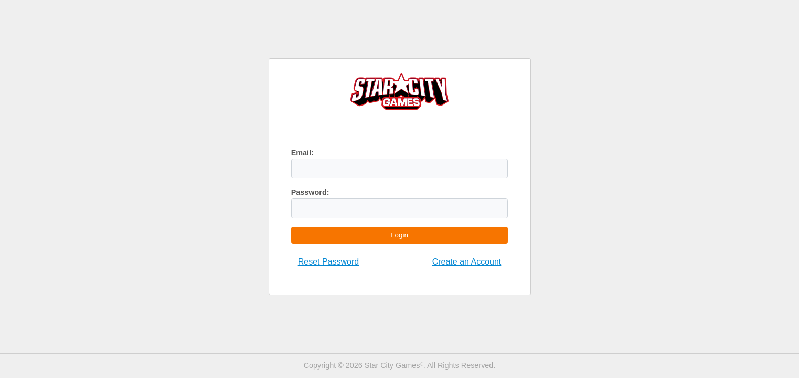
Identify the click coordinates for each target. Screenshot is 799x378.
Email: (302, 153)
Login (399, 235)
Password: (310, 192)
